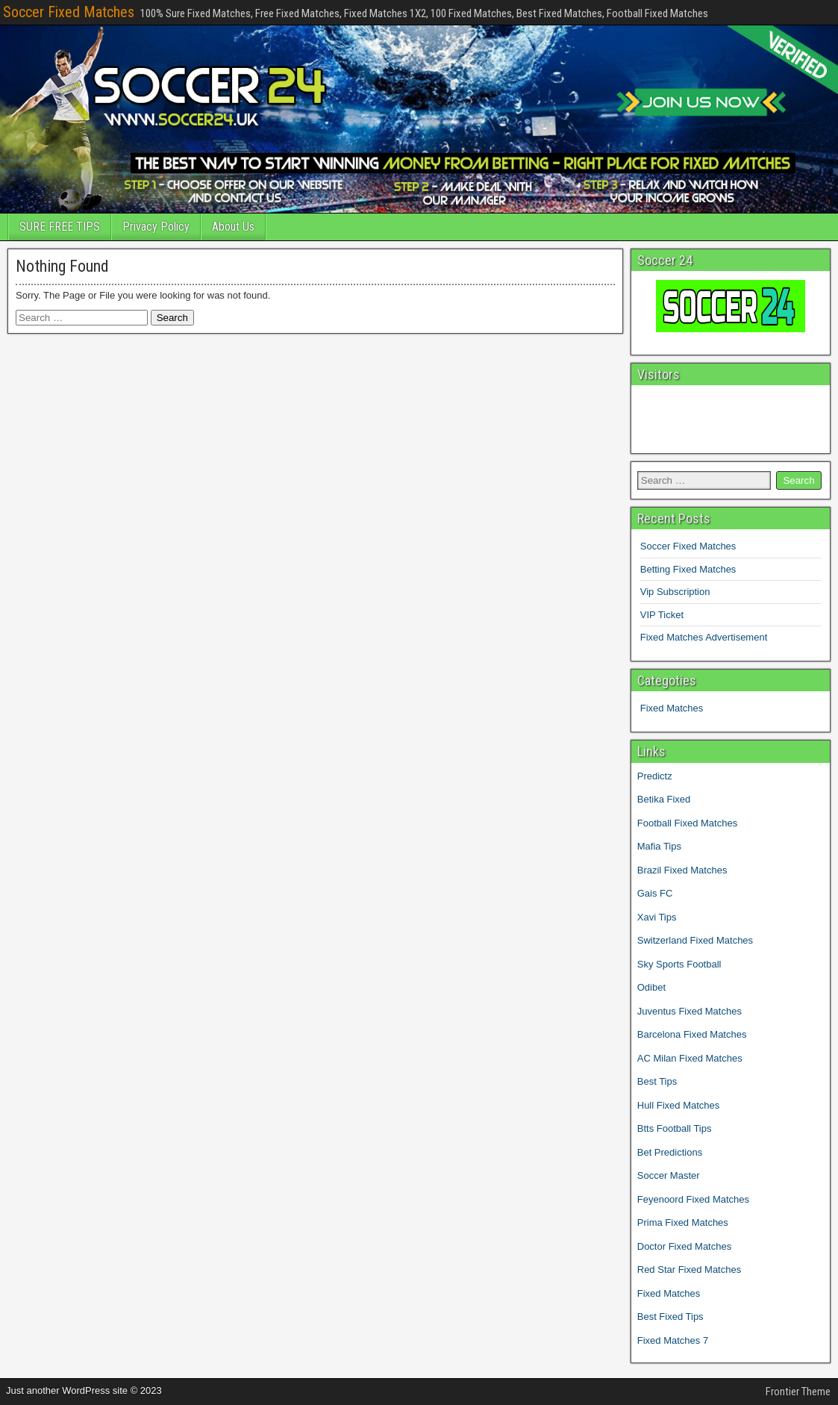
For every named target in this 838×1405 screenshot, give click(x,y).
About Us (233, 226)
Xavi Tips (657, 917)
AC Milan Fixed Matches (689, 1058)
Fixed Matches (672, 708)
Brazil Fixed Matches (682, 870)
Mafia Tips (659, 846)
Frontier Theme (798, 1391)
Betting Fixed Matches (688, 569)
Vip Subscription (675, 591)
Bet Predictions (669, 1152)
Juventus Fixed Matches (689, 1011)
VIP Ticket (662, 614)
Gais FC (655, 893)
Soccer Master (668, 1175)
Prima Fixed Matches (682, 1222)
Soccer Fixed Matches (68, 12)
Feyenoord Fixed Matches (693, 1199)
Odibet (651, 987)
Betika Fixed (664, 799)
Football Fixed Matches (687, 823)
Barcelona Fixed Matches (692, 1034)
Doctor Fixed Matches (684, 1246)
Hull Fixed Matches (678, 1105)
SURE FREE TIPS (59, 226)
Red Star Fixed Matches (689, 1269)
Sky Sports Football (679, 964)
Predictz (654, 776)
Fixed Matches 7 (672, 1340)
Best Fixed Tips (670, 1316)
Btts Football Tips (674, 1128)
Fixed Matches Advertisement (704, 637)
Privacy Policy (156, 226)
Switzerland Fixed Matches (695, 940)
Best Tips (657, 1081)
